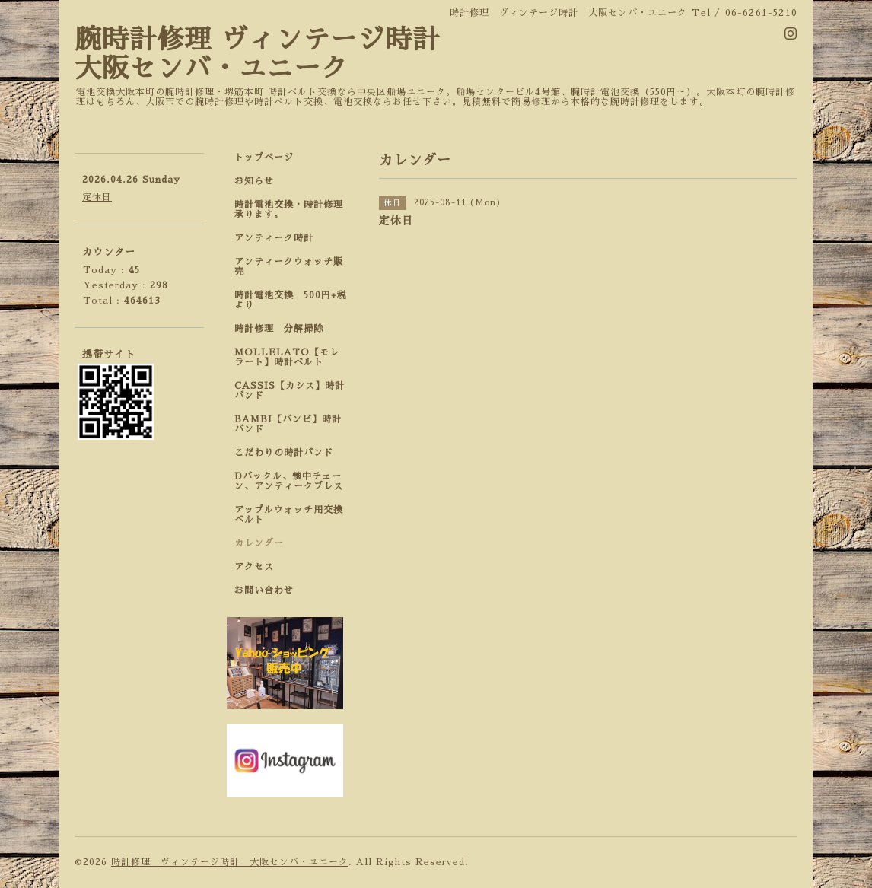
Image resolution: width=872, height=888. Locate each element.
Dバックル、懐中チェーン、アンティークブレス (288, 481)
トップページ (264, 157)
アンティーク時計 (278, 238)
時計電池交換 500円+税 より (295, 300)
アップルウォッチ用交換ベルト (288, 514)
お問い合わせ (264, 590)
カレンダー (259, 543)
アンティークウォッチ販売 (288, 266)
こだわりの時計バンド (288, 452)
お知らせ (254, 181)
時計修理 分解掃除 (283, 328)
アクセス (254, 566)
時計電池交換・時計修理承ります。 (288, 209)
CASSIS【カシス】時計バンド (289, 390)
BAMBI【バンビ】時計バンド (288, 424)
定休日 (97, 197)
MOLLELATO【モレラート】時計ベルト (286, 357)
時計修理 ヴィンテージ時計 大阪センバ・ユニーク (229, 862)
